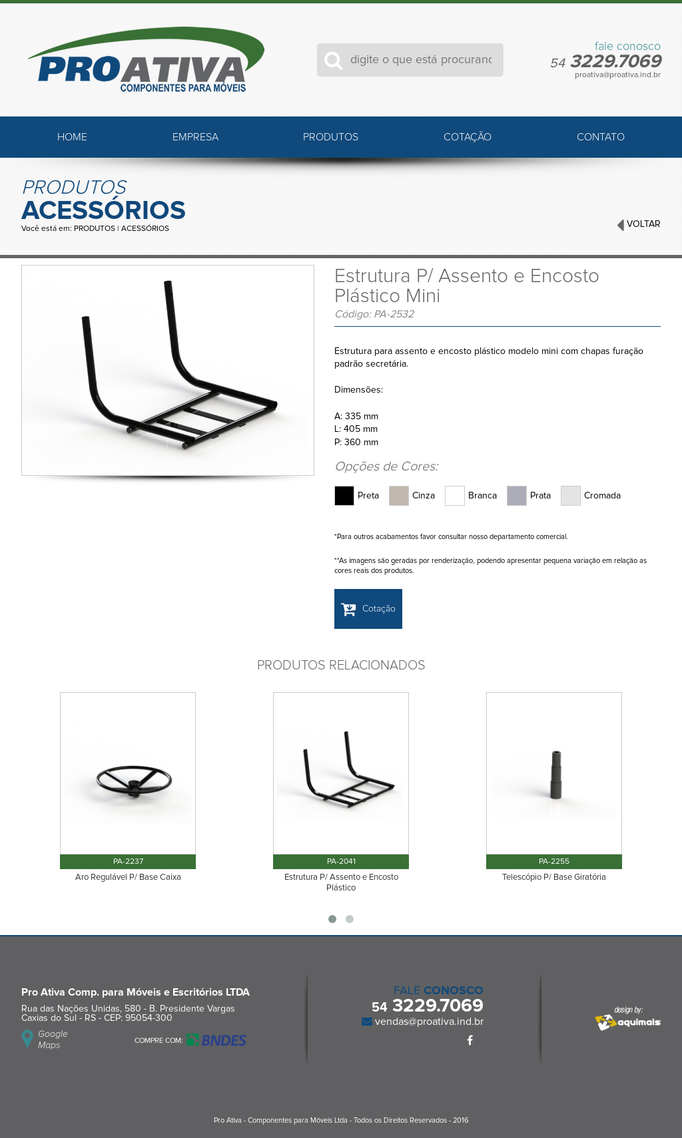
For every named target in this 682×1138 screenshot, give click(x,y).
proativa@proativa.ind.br (618, 75)
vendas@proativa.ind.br (428, 1021)
